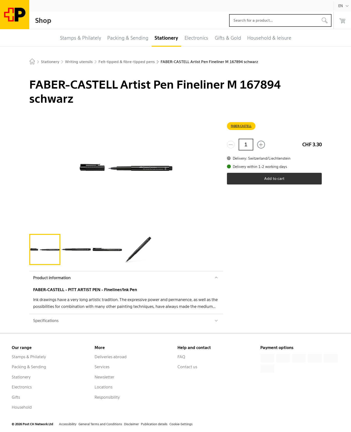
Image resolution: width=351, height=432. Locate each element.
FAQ (181, 356)
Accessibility (68, 424)
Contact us (187, 366)
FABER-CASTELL (241, 126)
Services (102, 366)
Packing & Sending (29, 366)
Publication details (154, 424)
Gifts (16, 397)
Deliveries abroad (111, 356)
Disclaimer (131, 424)
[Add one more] (261, 144)
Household (22, 407)
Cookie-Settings (181, 424)
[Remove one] (231, 144)
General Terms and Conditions (100, 424)
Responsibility (107, 397)
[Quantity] (246, 144)
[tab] (44, 249)
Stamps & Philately (29, 356)
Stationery (21, 377)
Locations (103, 387)
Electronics (22, 387)
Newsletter (104, 377)
